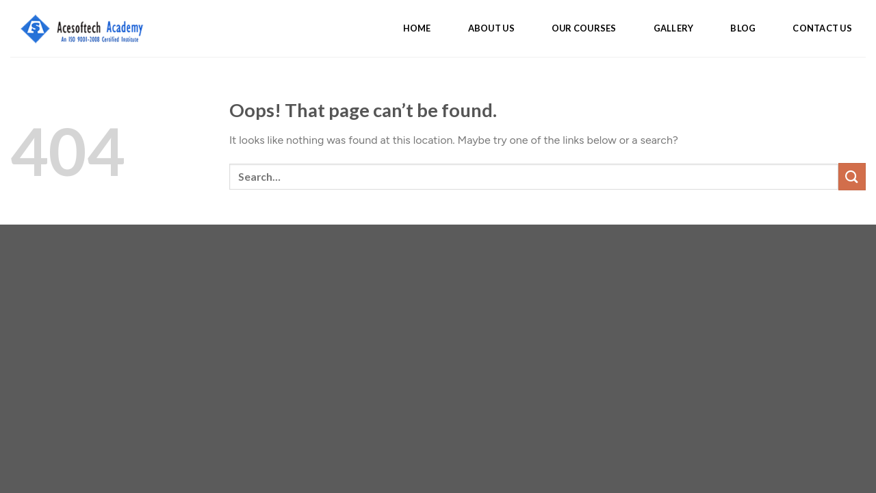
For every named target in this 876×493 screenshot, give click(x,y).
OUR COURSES (584, 28)
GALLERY (674, 28)
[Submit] (852, 176)
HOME (417, 28)
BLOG (743, 28)
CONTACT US (822, 28)
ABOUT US (491, 28)
